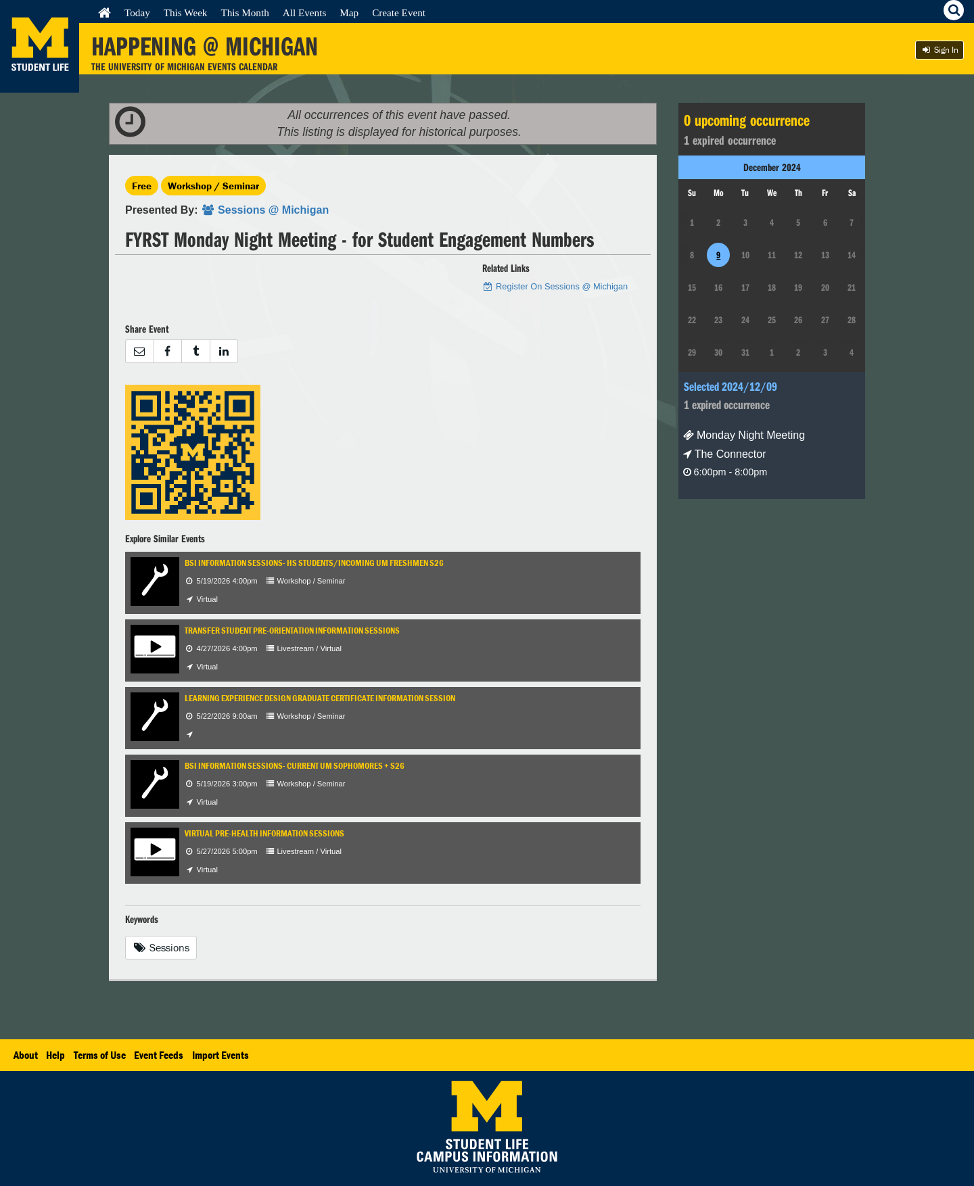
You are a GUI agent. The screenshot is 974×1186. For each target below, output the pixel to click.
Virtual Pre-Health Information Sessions (264, 833)
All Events (305, 12)
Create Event (398, 12)
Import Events (220, 1055)
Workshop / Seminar (213, 185)
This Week (186, 12)
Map (349, 12)
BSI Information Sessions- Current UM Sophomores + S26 (294, 766)
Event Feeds (158, 1055)
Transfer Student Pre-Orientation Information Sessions (292, 630)
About (26, 1055)
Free (142, 185)
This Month (245, 12)
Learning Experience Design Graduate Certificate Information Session (320, 698)
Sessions (161, 947)
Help (55, 1055)
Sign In (939, 49)
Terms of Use (100, 1055)
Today (137, 12)
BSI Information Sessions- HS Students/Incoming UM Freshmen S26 (314, 563)
